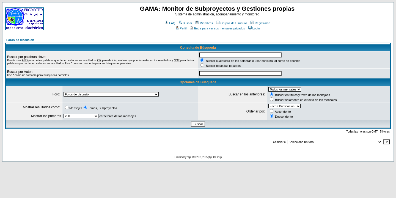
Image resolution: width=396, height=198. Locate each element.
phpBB (190, 157)
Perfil (181, 28)
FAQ (170, 23)
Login (254, 28)
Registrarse (260, 23)
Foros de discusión (20, 40)
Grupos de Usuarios (231, 23)
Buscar (185, 23)
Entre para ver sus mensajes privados (217, 28)
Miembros (204, 23)
